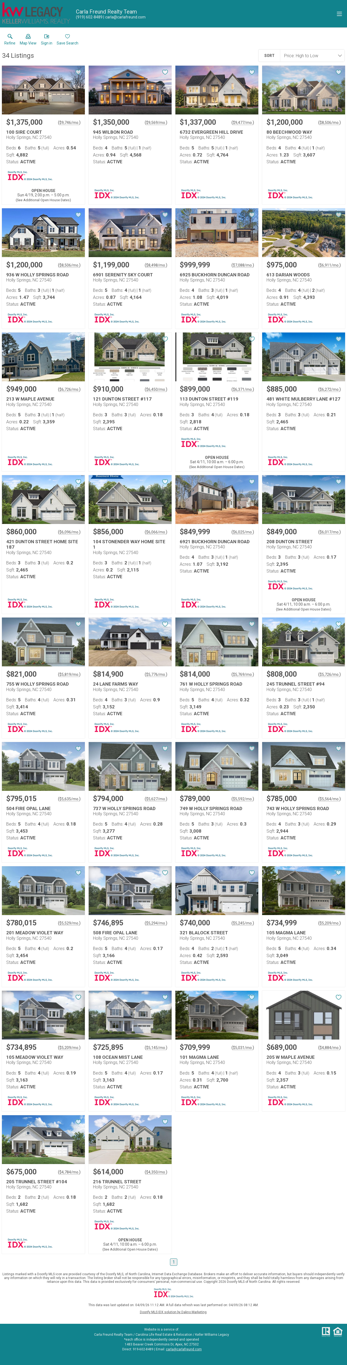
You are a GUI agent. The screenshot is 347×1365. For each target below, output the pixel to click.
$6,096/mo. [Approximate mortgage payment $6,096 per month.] (69, 532)
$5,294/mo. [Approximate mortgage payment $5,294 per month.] (156, 923)
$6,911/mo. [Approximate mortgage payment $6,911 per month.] (329, 265)
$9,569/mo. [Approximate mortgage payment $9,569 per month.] (156, 122)
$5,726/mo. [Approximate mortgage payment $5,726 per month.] (329, 674)
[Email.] (124, 17)
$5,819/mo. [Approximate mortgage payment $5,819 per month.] (69, 674)
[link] (10, 40)
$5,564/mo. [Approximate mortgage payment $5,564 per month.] (329, 799)
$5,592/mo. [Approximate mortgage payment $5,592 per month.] (243, 799)
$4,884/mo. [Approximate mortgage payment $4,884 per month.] (329, 1048)
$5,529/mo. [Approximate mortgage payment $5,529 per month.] (69, 923)
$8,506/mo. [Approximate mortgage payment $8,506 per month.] (329, 122)
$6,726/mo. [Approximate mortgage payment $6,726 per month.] (69, 389)
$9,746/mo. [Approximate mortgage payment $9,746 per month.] (69, 122)
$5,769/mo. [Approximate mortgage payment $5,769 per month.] (243, 674)
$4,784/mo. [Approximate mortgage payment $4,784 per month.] (69, 1172)
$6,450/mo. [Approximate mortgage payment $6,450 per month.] (156, 389)
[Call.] (89, 17)
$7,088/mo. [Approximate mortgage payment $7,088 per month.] (243, 265)
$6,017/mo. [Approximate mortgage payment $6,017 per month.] (329, 532)
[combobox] (311, 56)
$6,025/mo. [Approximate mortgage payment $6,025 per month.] (243, 532)
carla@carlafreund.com (184, 1349)
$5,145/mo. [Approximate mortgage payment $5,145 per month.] (156, 1048)
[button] (28, 40)
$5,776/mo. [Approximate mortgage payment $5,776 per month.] (156, 674)
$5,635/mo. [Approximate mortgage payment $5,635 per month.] (69, 799)
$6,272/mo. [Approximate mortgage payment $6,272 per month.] (329, 389)
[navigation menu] (339, 13)
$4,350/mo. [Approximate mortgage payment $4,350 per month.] (156, 1172)
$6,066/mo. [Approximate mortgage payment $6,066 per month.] (156, 532)
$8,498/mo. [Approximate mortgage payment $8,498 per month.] (156, 265)
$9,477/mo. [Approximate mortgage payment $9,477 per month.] (243, 122)
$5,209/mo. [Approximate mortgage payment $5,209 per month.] (329, 923)
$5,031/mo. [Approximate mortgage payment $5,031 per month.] (243, 1048)
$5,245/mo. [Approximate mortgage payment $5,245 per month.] (243, 923)
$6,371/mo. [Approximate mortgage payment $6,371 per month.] (243, 389)
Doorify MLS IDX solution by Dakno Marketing (173, 1312)
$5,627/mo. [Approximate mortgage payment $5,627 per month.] (156, 799)
